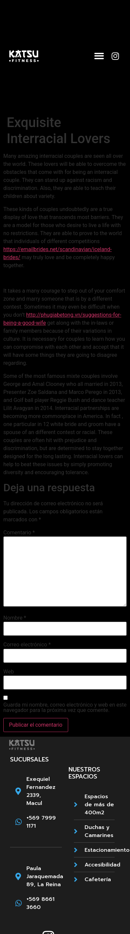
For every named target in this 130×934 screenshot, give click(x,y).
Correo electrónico (27, 644)
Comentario (19, 532)
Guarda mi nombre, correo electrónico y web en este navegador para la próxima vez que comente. (65, 707)
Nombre (14, 618)
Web (8, 671)
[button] (99, 56)
